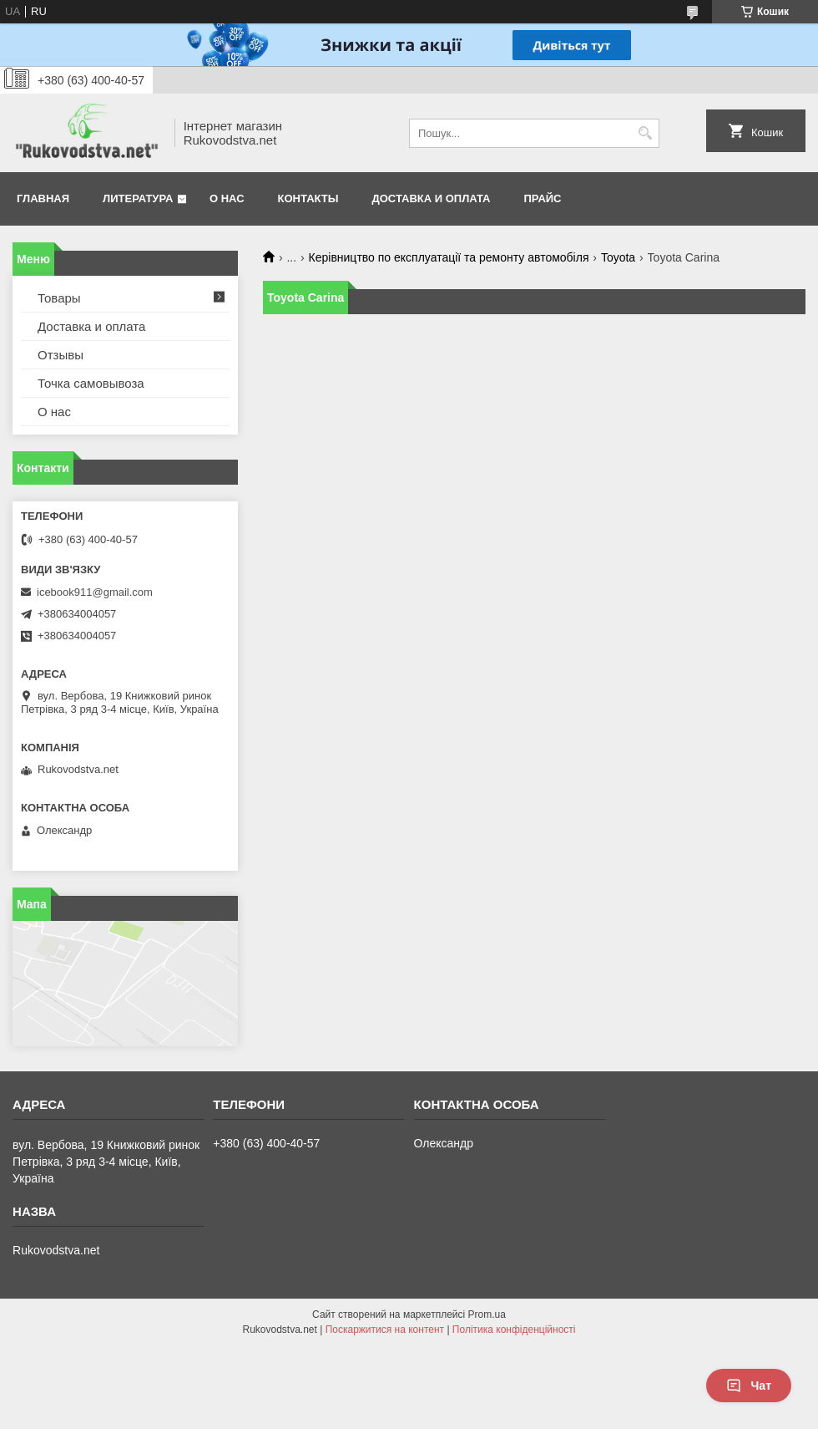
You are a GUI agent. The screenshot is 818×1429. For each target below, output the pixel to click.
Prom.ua (487, 1314)
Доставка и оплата (430, 198)
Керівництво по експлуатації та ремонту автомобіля (449, 257)
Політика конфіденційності (514, 1329)
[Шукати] (644, 133)
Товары (59, 298)
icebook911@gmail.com (95, 592)
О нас (227, 198)
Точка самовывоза (91, 383)
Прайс (543, 198)
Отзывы (60, 355)
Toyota (618, 257)
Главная (43, 198)
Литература (138, 198)
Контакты (308, 198)
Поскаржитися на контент (385, 1329)
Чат (748, 1385)
